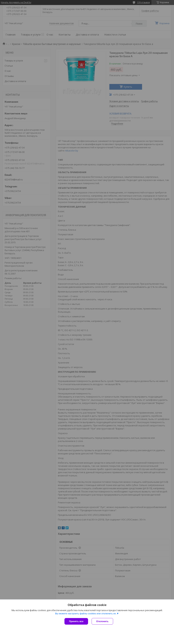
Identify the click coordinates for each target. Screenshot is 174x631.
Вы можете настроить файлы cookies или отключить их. (85, 613)
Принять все (76, 621)
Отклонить (102, 621)
